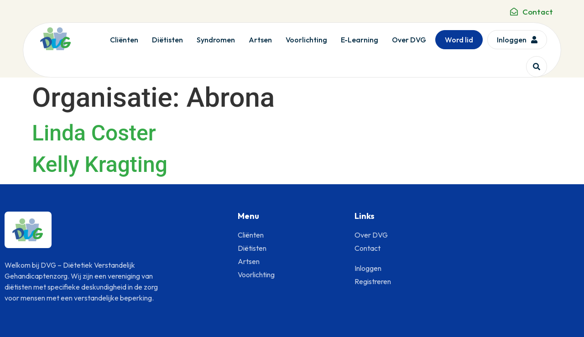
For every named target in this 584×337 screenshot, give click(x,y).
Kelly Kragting (99, 164)
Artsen (260, 39)
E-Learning (359, 39)
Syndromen (216, 39)
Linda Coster (94, 133)
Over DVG (409, 39)
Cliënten (124, 39)
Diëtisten (167, 39)
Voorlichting (306, 39)
